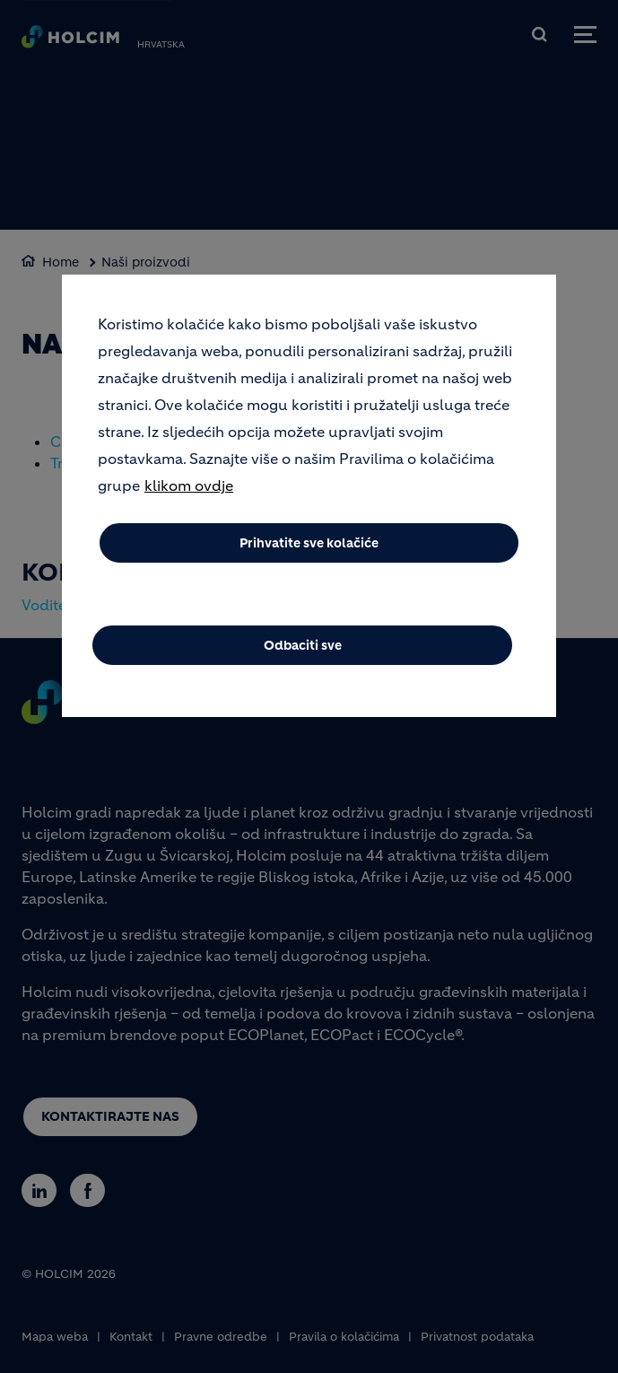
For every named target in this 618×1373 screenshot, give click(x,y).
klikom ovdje (188, 485)
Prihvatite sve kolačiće (309, 543)
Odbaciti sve (303, 645)
